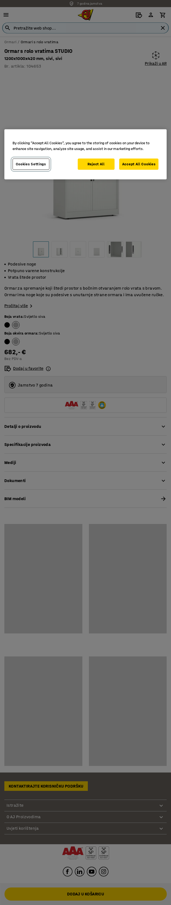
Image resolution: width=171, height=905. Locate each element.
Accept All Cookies (139, 164)
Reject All (96, 164)
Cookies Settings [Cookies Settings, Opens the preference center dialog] (31, 164)
